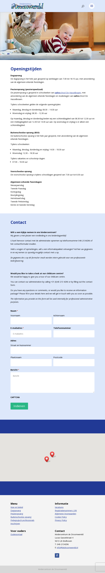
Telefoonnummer (62, 328)
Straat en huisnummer (21, 345)
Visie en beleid (17, 507)
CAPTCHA (15, 397)
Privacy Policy (61, 520)
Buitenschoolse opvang (21, 517)
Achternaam (59, 315)
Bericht (15, 370)
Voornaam (15, 315)
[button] (53, 454)
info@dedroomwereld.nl (67, 547)
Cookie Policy (61, 517)
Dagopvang (16, 510)
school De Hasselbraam (68, 92)
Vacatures (59, 507)
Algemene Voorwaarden (65, 513)
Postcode (57, 357)
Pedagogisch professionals (22, 520)
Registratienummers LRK (66, 510)
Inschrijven (15, 523)
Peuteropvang (17, 513)
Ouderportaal (16, 534)
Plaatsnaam (16, 357)
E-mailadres (17, 328)
